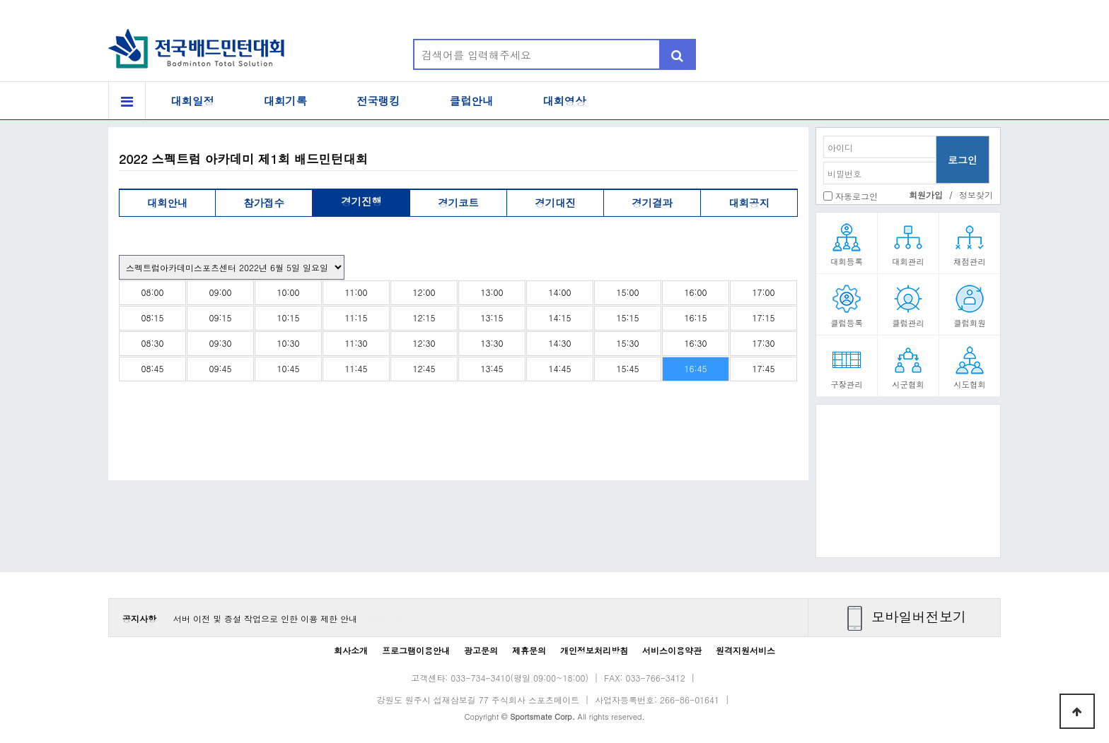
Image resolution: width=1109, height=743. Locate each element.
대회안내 (167, 203)
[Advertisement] (908, 486)
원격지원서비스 (745, 650)
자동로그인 (856, 196)
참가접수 (263, 203)
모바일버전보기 (918, 616)
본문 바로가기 (0, 0)
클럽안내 (472, 100)
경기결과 (652, 203)
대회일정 (192, 100)
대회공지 (749, 203)
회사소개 (351, 650)
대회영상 (564, 100)
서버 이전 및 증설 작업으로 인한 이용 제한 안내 (265, 618)
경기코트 (458, 203)
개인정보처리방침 (594, 650)
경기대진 (555, 203)
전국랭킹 (378, 100)
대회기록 (286, 100)
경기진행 (361, 201)
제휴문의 (529, 650)
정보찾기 (976, 195)
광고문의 (481, 650)
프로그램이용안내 (416, 650)
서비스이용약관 (672, 650)
